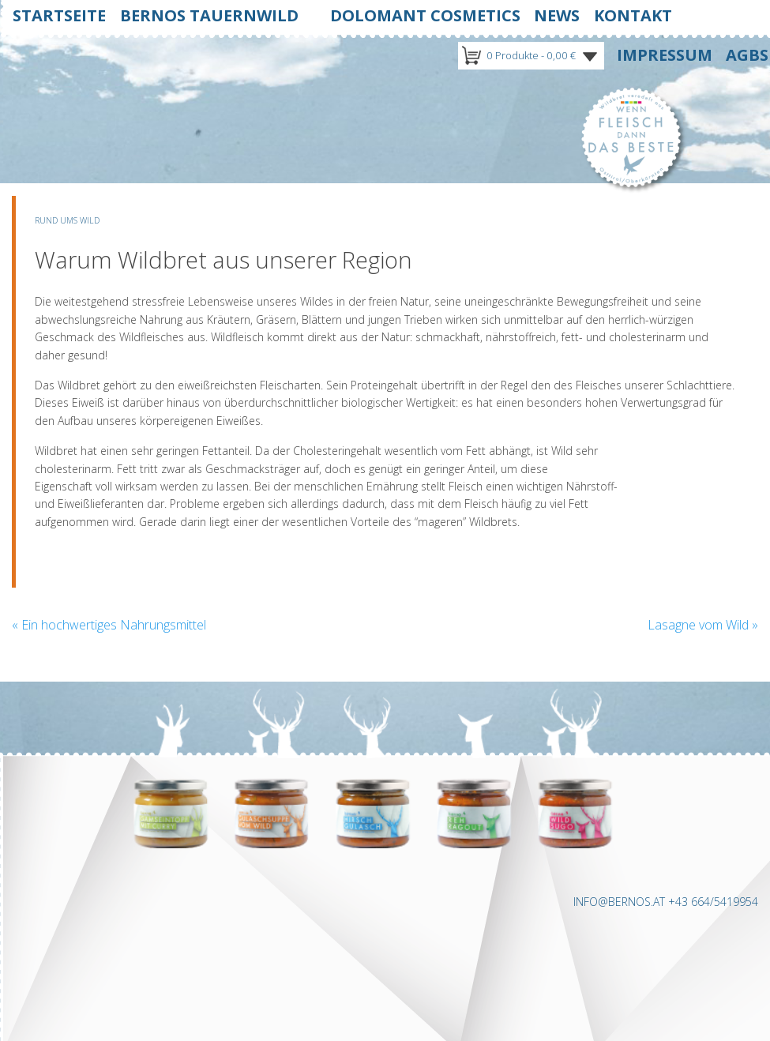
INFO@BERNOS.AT (619, 901)
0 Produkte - (531, 55)
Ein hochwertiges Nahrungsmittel (109, 624)
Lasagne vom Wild (703, 624)
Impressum (664, 55)
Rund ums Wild (67, 220)
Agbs (747, 55)
